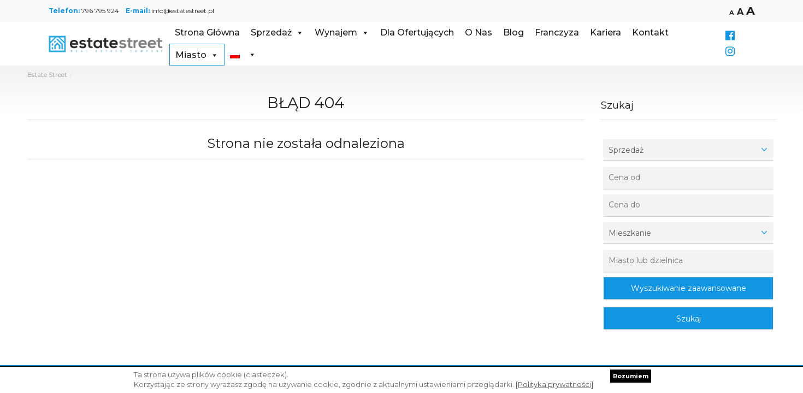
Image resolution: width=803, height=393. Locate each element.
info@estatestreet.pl (182, 11)
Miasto (197, 55)
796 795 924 (100, 11)
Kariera (605, 32)
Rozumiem (630, 376)
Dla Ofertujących (417, 32)
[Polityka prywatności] (554, 384)
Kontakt (650, 32)
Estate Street (47, 74)
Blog (513, 32)
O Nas (478, 32)
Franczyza (557, 32)
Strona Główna (207, 32)
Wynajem (342, 32)
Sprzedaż (277, 32)
